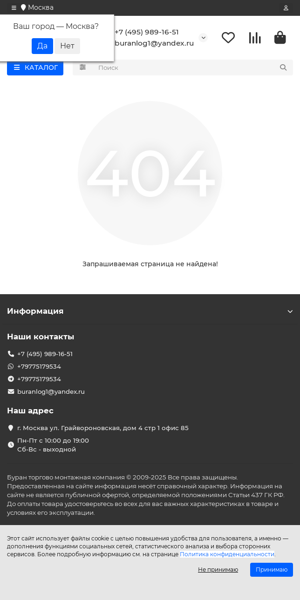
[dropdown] (14, 8)
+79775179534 (39, 366)
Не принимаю (218, 569)
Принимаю (271, 569)
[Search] (193, 67)
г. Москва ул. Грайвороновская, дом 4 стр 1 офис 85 (103, 427)
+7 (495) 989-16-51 (140, 32)
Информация (150, 311)
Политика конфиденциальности (227, 554)
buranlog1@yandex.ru (148, 43)
